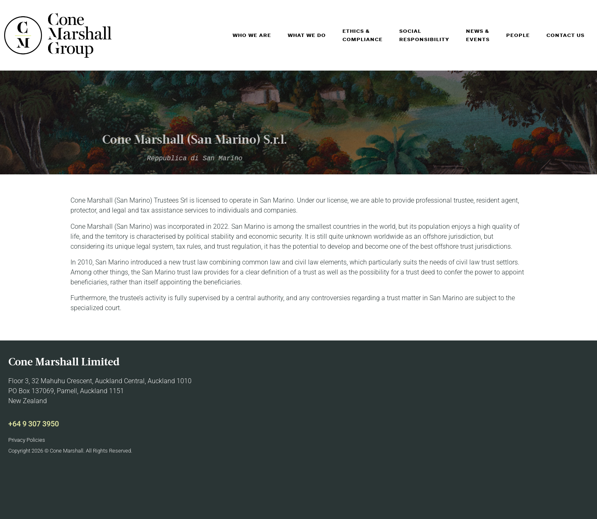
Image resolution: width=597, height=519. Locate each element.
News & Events (478, 35)
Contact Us (565, 35)
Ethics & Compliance (362, 35)
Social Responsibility (424, 35)
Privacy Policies (26, 440)
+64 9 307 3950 (33, 423)
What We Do (307, 35)
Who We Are (252, 35)
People (518, 35)
